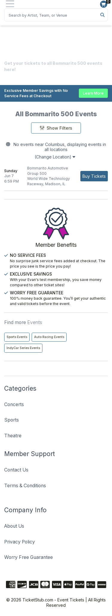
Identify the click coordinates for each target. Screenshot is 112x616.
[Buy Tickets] (94, 176)
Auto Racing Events (49, 337)
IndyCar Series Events (23, 348)
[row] (56, 176)
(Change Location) (55, 156)
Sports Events (17, 337)
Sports (11, 420)
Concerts (14, 404)
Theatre (13, 436)
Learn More (93, 93)
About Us (14, 526)
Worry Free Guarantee (28, 557)
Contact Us (16, 470)
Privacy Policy (19, 542)
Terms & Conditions (25, 485)
